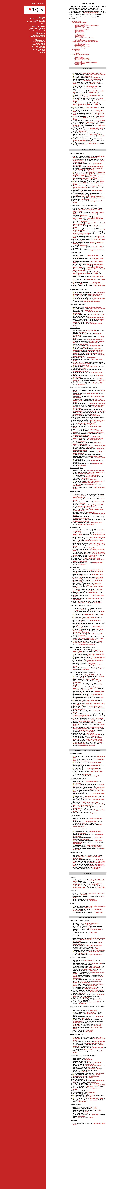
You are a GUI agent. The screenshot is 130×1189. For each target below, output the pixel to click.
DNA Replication (79, 45)
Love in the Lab (79, 57)
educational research (91, 12)
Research (40, 33)
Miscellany (40, 40)
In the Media (41, 47)
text (96, 419)
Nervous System (79, 31)
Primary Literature (39, 49)
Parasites (77, 50)
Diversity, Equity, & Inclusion (36, 21)
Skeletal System (79, 36)
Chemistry (78, 56)
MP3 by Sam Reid (91, 209)
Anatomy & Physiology (37, 28)
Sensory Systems (79, 35)
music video (98, 73)
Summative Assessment (37, 36)
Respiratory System (80, 34)
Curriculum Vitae (39, 20)
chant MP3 (89, 703)
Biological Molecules (80, 43)
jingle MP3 (76, 705)
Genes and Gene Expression (82, 46)
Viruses (77, 53)
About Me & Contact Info (37, 19)
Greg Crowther (38, 3)
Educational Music (39, 35)
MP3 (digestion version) (80, 244)
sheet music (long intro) (88, 175)
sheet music (88, 76)
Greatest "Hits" (77, 21)
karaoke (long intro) (83, 174)
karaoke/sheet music (79, 104)
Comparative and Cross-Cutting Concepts (86, 40)
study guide (86, 73)
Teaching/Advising (37, 26)
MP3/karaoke (97, 79)
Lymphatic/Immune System (82, 29)
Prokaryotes (78, 52)
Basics (42, 17)
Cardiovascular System (81, 24)
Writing (42, 52)
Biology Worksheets (38, 41)
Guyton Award (40, 43)
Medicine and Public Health (82, 59)
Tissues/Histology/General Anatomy (84, 37)
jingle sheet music (86, 705)
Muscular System (79, 30)
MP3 (92, 73)
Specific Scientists (80, 63)
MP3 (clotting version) (80, 187)
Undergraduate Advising (37, 30)
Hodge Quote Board (38, 44)
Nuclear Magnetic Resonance (82, 61)
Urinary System (79, 39)
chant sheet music (99, 703)
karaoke (75, 83)
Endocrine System (80, 26)
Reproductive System (80, 32)
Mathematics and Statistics (82, 58)
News (43, 23)
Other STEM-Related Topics (80, 54)
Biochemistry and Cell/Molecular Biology (85, 41)
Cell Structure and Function (82, 44)
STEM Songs (41, 50)
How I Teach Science (38, 46)
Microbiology (76, 49)
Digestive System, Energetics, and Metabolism (87, 25)
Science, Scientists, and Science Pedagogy (86, 62)
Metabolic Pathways (80, 48)
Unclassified (78, 64)
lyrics (90, 79)
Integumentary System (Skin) (82, 27)
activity (96, 77)
